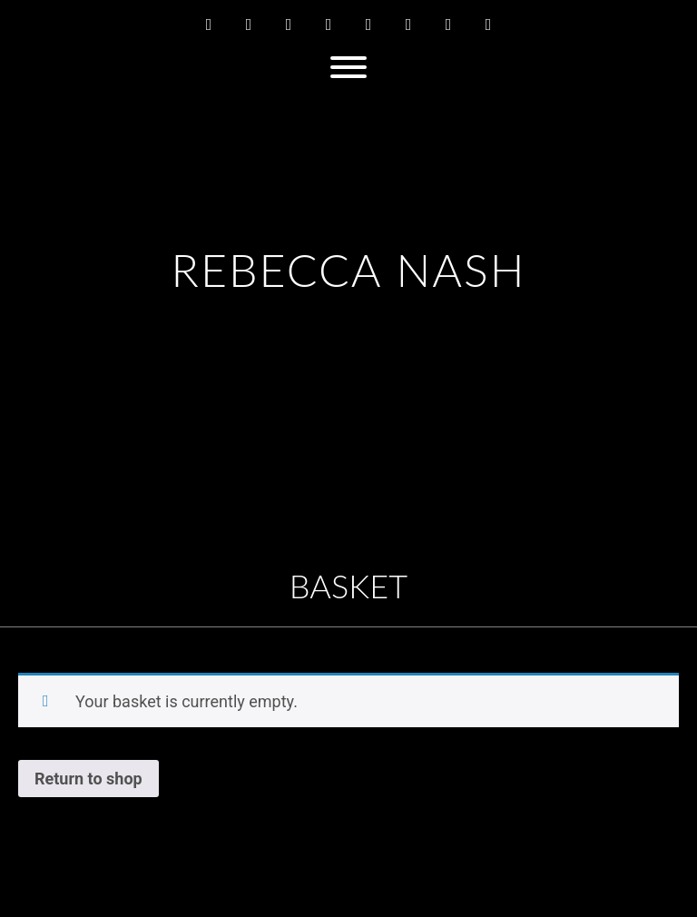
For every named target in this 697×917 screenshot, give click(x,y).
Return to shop (88, 778)
